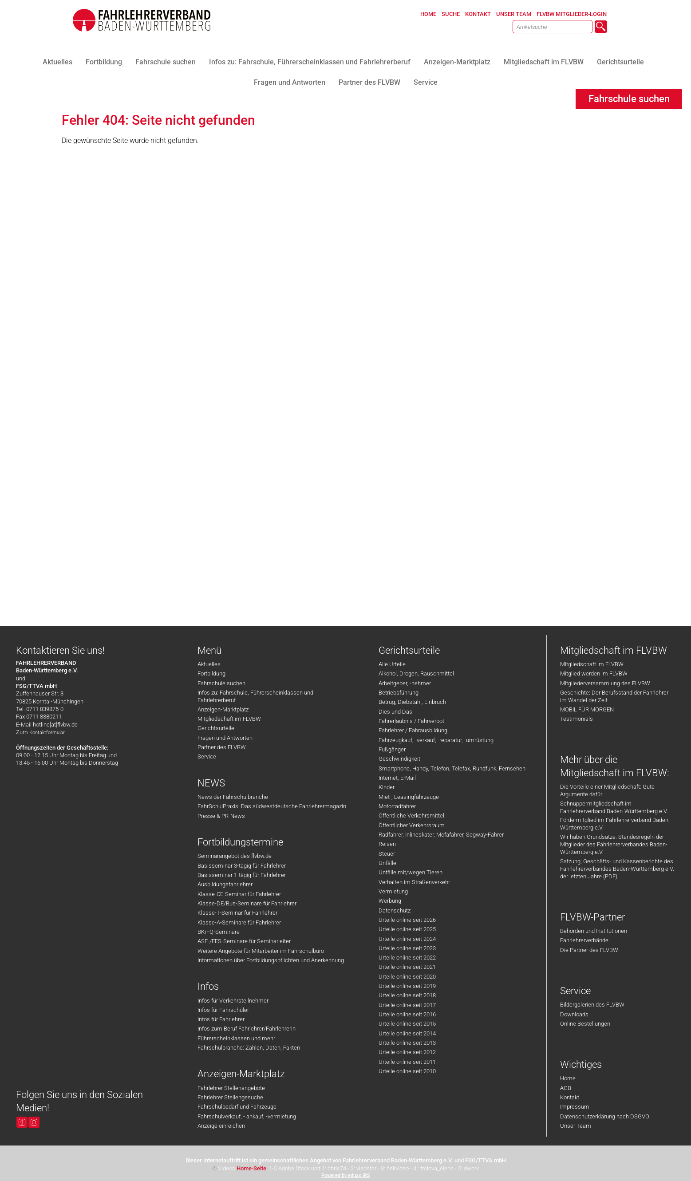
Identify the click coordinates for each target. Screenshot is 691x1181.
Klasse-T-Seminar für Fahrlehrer (237, 912)
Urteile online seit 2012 (407, 1052)
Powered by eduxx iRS (345, 1175)
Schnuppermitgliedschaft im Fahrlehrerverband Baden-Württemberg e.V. (614, 807)
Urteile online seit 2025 (407, 929)
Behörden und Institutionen (593, 931)
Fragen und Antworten (225, 738)
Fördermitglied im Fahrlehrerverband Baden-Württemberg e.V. (615, 824)
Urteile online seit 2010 (407, 1071)
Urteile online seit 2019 (407, 986)
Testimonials (576, 718)
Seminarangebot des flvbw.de (234, 856)
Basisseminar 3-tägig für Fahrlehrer (241, 865)
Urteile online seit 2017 (407, 1005)
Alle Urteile (392, 664)
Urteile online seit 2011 (407, 1062)
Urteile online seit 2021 (407, 967)
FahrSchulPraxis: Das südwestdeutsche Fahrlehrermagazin (271, 806)
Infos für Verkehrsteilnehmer (233, 1000)
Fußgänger (392, 749)
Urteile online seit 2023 (407, 948)
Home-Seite (251, 1168)
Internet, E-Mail (397, 777)
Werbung (390, 900)
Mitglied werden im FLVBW (594, 673)
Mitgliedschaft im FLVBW (229, 718)
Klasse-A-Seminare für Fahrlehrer (239, 922)
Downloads (574, 1014)
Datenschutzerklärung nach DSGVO (604, 1116)
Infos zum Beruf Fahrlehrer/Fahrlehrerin (246, 1028)
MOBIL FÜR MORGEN (587, 709)
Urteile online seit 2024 (407, 939)
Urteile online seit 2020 (407, 976)
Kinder (387, 787)
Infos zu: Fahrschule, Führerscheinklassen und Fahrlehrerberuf (255, 696)
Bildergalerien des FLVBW (592, 1004)
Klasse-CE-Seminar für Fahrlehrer (239, 894)
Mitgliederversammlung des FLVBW (605, 683)
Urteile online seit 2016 (407, 1014)
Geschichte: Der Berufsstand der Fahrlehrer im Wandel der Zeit (614, 696)
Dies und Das (395, 711)
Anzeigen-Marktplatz (223, 709)
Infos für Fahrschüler (223, 1010)
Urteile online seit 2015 (407, 1023)
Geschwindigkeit (399, 758)
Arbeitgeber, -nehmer (405, 683)
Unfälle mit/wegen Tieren (410, 872)
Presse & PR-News (221, 816)
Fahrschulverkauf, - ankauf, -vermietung (246, 1116)
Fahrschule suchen (221, 683)
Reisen (387, 844)
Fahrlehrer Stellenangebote (231, 1088)
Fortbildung (211, 673)
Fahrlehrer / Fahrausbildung (413, 730)
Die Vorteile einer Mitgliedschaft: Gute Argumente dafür (607, 790)
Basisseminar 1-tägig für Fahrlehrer (241, 875)
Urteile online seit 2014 (407, 1033)
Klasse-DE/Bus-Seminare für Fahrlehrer (246, 903)
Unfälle (387, 863)
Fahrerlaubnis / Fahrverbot (411, 721)
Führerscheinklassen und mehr (236, 1038)
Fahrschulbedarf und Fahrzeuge (236, 1106)
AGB (565, 1088)
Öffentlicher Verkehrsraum (412, 825)
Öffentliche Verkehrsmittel (411, 815)
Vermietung (393, 891)
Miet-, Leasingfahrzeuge (409, 797)
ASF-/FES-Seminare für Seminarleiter (244, 941)
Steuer (387, 853)
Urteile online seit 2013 (407, 1042)
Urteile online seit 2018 (407, 995)
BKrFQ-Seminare (218, 931)
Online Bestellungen (585, 1023)
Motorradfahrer (397, 806)
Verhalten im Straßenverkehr (414, 882)
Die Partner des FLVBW (589, 950)
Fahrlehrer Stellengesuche (230, 1097)
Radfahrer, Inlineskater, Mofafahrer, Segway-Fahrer (441, 834)
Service (206, 756)
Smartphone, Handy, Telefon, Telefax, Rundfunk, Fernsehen (452, 768)
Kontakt (569, 1097)
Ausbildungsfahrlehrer (225, 884)
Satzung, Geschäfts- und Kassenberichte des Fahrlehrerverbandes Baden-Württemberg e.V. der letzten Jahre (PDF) (617, 869)
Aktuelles (209, 664)
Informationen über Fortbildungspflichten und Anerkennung (270, 960)
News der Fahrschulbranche (232, 797)
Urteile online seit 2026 (407, 919)
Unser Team (575, 1125)
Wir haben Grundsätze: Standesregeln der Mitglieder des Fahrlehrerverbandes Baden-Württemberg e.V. (613, 844)
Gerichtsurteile (215, 728)
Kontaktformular (47, 732)
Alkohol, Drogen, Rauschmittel (416, 673)
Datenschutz (395, 910)
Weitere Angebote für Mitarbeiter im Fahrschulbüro (260, 951)
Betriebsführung (399, 692)
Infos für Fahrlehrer (221, 1019)
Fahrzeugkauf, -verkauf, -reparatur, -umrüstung (436, 740)
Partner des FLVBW (221, 747)
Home (568, 1078)
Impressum (574, 1106)
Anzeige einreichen (221, 1125)
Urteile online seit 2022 (407, 957)
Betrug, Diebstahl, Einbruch (412, 702)
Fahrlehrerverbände (584, 940)
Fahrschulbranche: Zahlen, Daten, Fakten (248, 1047)
